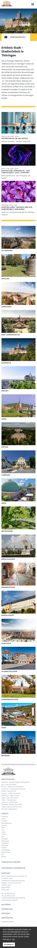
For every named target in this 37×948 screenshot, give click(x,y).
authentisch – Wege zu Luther (10, 795)
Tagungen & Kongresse (13, 868)
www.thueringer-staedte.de (9, 900)
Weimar (3, 857)
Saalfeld (3, 848)
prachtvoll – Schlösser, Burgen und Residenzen (15, 782)
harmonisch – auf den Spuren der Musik (13, 789)
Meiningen (4, 839)
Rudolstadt (4, 845)
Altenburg (4, 816)
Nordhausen (5, 843)
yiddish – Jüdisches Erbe (8, 791)
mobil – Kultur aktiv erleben (9, 798)
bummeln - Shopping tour (9, 809)
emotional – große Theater (9, 802)
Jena (2, 836)
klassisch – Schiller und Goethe (10, 793)
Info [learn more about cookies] (13, 939)
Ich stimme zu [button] (9, 944)
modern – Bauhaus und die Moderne (12, 787)
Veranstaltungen (10, 862)
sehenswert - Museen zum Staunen (11, 804)
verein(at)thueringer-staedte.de (15, 898)
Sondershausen (6, 852)
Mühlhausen (5, 841)
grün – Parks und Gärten (8, 784)
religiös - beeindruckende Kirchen (11, 807)
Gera (2, 830)
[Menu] (32, 4)
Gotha (3, 832)
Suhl (2, 854)
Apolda (3, 819)
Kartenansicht (14, 37)
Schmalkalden (5, 850)
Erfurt (3, 828)
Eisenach (4, 825)
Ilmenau (3, 834)
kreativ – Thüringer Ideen (9, 800)
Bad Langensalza (6, 823)
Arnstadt (4, 821)
